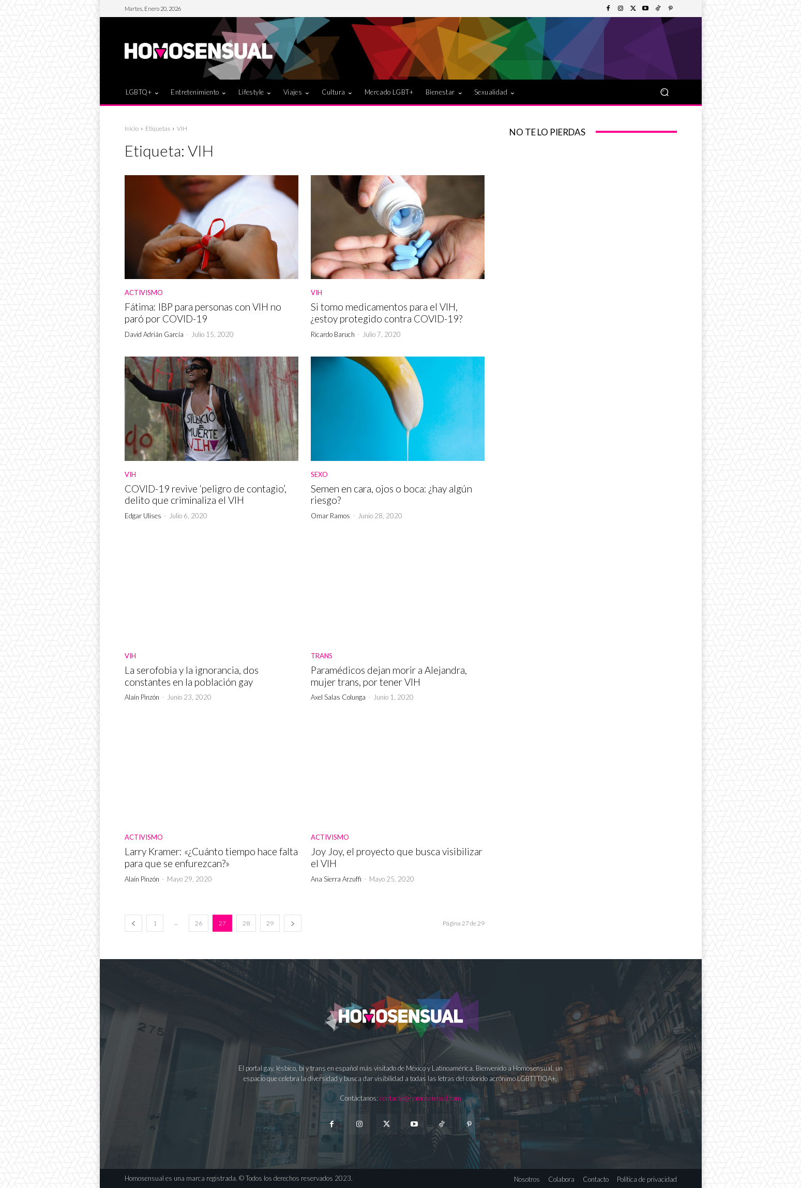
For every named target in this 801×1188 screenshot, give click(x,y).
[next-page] (292, 923)
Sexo (319, 474)
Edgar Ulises (143, 516)
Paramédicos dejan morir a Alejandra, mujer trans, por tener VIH (389, 676)
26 (198, 923)
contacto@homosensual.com (420, 1098)
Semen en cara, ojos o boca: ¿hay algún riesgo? (391, 494)
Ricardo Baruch (333, 334)
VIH (316, 292)
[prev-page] (133, 923)
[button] (665, 92)
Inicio (132, 128)
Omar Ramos (330, 516)
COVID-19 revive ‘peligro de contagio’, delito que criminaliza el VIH (205, 494)
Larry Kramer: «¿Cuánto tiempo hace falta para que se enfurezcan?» (211, 857)
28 (246, 923)
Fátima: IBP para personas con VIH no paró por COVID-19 (203, 313)
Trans (322, 656)
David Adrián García (154, 334)
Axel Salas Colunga (338, 697)
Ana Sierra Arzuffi (336, 879)
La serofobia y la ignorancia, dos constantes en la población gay (192, 676)
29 (270, 923)
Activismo (144, 292)
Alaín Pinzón (142, 697)
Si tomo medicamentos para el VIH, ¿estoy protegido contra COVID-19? (386, 313)
